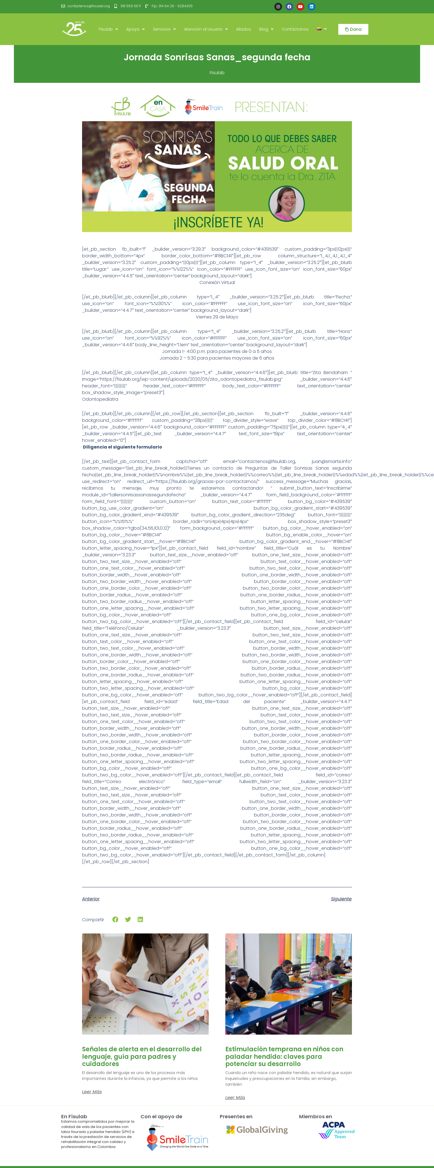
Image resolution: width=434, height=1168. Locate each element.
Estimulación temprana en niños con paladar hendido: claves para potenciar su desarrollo (284, 1056)
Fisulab (108, 29)
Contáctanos (295, 29)
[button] (115, 920)
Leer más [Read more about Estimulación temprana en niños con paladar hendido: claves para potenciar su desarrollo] (235, 1097)
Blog (266, 29)
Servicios (164, 29)
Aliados (243, 29)
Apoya (135, 29)
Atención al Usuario (206, 29)
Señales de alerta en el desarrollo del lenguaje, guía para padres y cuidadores (142, 1056)
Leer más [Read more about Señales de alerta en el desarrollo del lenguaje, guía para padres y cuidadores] (92, 1092)
